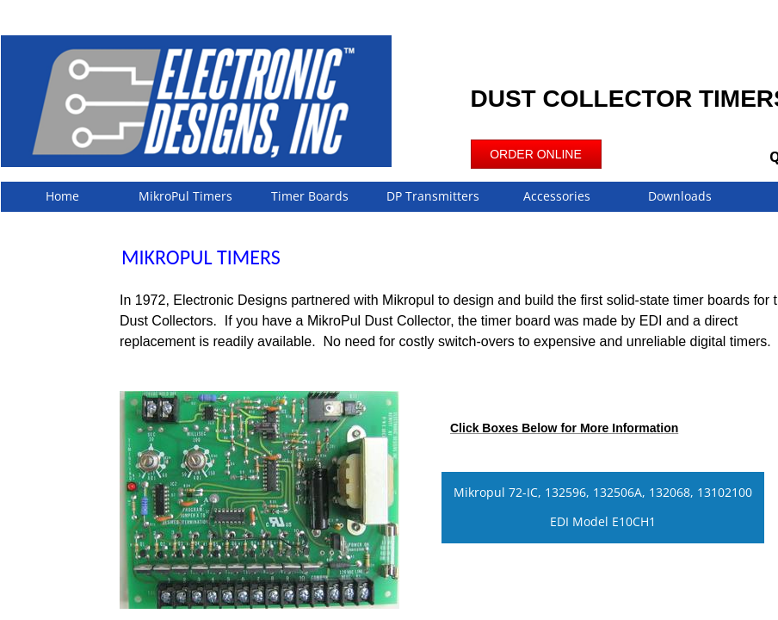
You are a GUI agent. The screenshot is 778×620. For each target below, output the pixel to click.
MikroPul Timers (185, 196)
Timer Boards (310, 196)
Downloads (680, 196)
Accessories (556, 196)
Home (62, 196)
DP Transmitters (432, 196)
